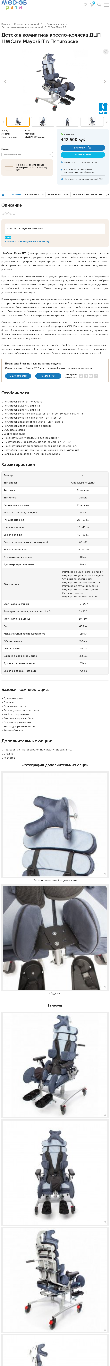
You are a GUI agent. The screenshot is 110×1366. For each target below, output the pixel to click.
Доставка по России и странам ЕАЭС (83, 179)
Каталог (5, 24)
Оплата (68, 169)
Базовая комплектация (87, 194)
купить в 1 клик (83, 155)
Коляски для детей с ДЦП (28, 24)
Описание (15, 194)
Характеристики (58, 194)
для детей (48, 376)
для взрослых (18, 376)
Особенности (34, 194)
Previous (4, 81)
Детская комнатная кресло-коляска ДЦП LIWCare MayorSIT (33, 27)
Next (105, 81)
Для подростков (55, 24)
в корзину (82, 148)
